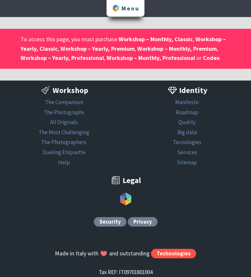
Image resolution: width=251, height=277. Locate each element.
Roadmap (187, 112)
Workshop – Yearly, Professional (62, 58)
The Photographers (64, 142)
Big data (187, 132)
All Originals (64, 122)
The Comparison (64, 102)
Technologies (174, 253)
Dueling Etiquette (64, 152)
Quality (187, 122)
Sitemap (187, 162)
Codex (211, 58)
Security (110, 222)
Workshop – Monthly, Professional (151, 58)
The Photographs (64, 112)
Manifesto (187, 102)
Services (187, 152)
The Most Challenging (64, 132)
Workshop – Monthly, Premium (177, 48)
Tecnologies (187, 142)
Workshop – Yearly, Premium (97, 48)
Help (64, 162)
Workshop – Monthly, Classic (156, 39)
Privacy (142, 222)
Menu (125, 8)
